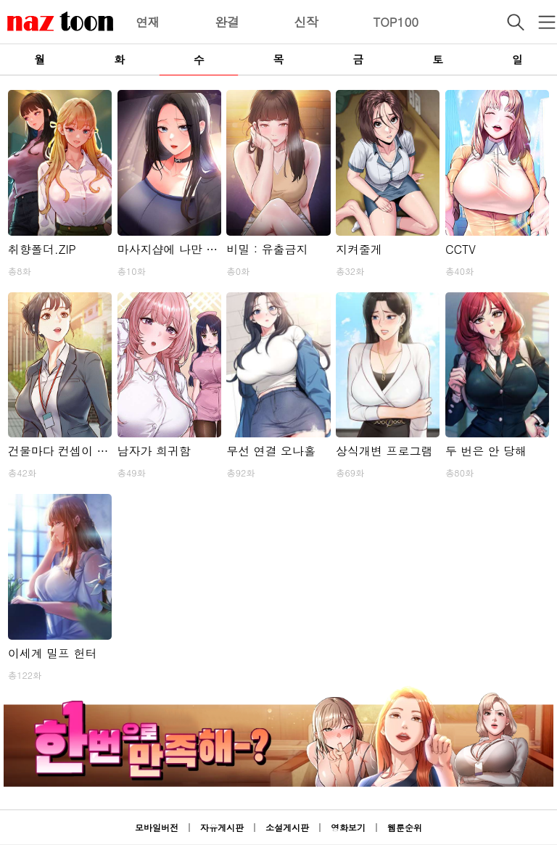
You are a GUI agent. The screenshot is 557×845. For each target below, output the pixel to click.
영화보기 (348, 827)
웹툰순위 (404, 827)
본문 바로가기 (0, 0)
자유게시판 (222, 827)
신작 (306, 21)
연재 (148, 21)
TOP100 (395, 21)
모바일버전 (156, 827)
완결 (227, 21)
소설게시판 (287, 827)
